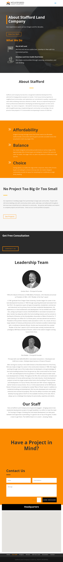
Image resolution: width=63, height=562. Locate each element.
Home (8, 554)
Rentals (28, 554)
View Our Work (14, 34)
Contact (52, 554)
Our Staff (14, 554)
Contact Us (10, 248)
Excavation (45, 554)
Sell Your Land (36, 554)
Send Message (49, 500)
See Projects (9, 216)
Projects (21, 554)
